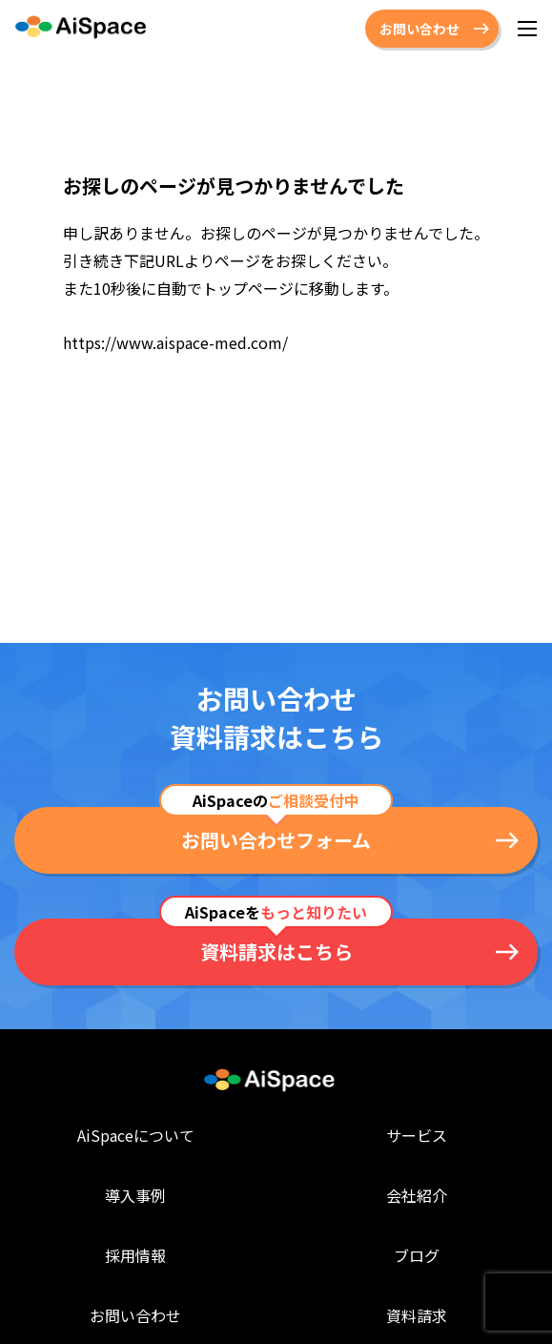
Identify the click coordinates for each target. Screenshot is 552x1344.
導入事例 (135, 1195)
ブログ (417, 1254)
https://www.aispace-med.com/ (175, 342)
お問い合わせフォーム (276, 840)
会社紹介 (416, 1195)
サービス (416, 1135)
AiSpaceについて (135, 1135)
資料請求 (416, 1314)
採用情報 (135, 1254)
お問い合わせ (419, 28)
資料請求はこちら (276, 951)
